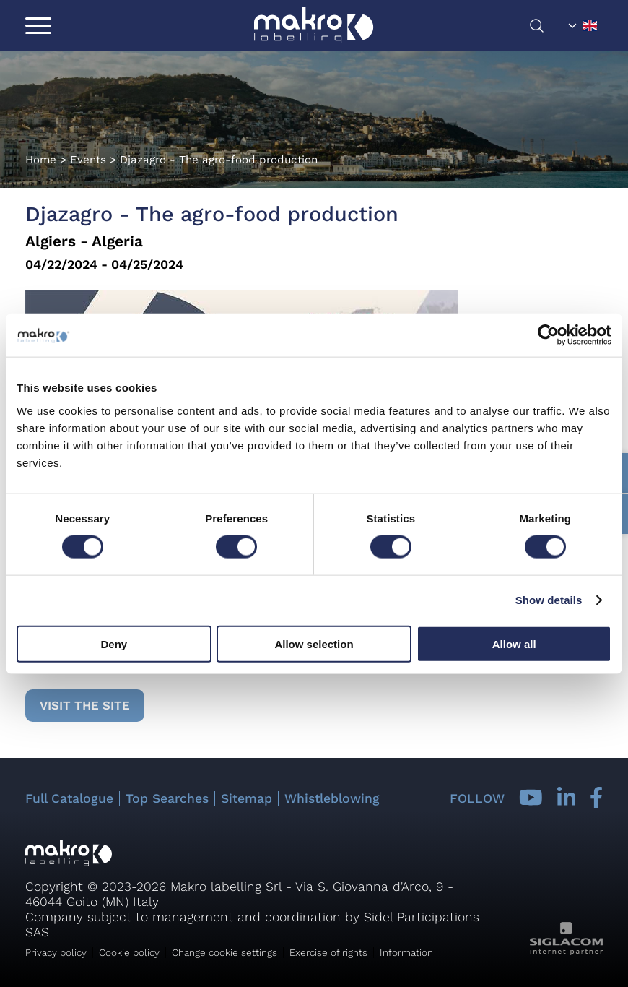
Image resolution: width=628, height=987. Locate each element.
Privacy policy (56, 952)
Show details (549, 600)
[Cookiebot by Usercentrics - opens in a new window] (548, 335)
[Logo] (313, 25)
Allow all (514, 643)
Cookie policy (129, 952)
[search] (545, 25)
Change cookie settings (224, 952)
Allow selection (313, 643)
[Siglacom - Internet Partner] (566, 951)
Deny (113, 643)
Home (40, 159)
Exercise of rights (328, 952)
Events (88, 159)
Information (406, 952)
